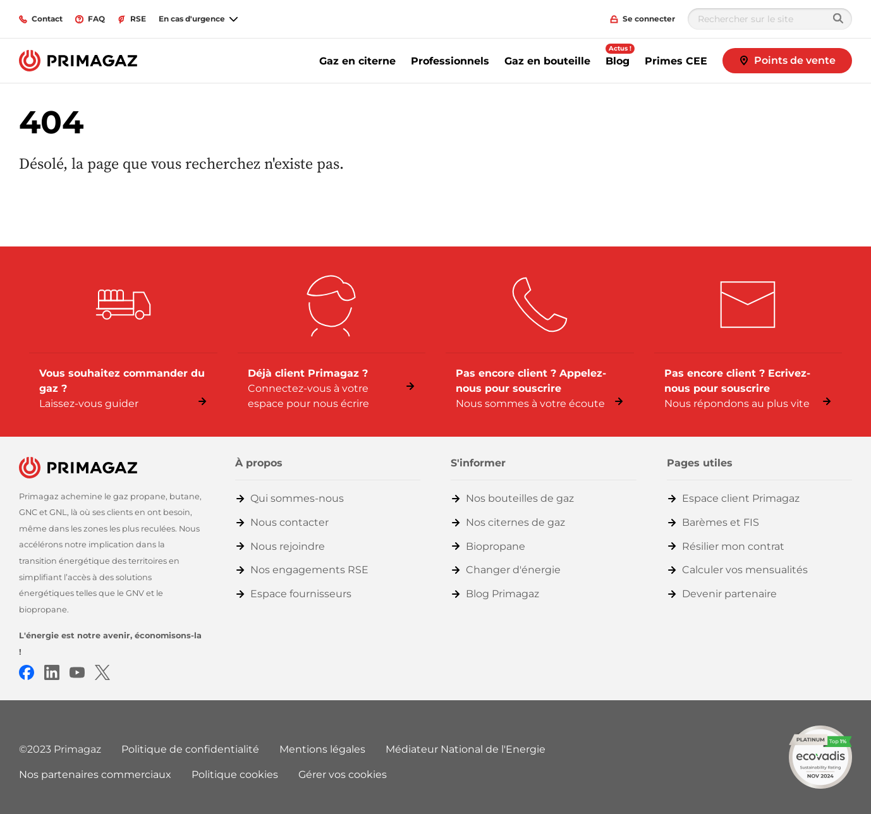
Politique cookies (235, 774)
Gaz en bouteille (547, 61)
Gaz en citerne (357, 61)
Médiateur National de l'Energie (465, 749)
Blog (618, 61)
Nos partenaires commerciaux (95, 774)
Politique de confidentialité (190, 749)
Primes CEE (676, 61)
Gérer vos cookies (342, 774)
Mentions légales (322, 749)
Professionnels (450, 61)
